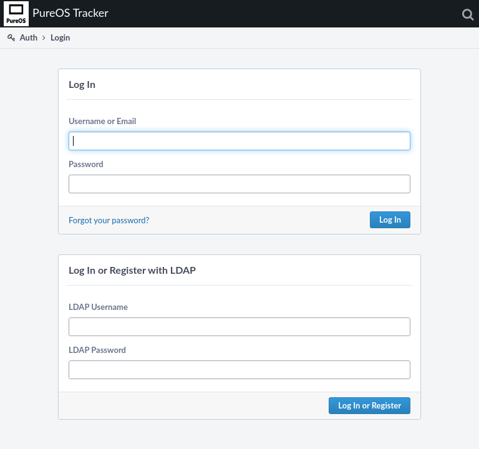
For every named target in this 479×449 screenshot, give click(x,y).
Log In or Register (369, 405)
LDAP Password (97, 350)
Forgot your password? (109, 220)
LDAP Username (98, 307)
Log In (390, 219)
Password (86, 164)
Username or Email (102, 121)
